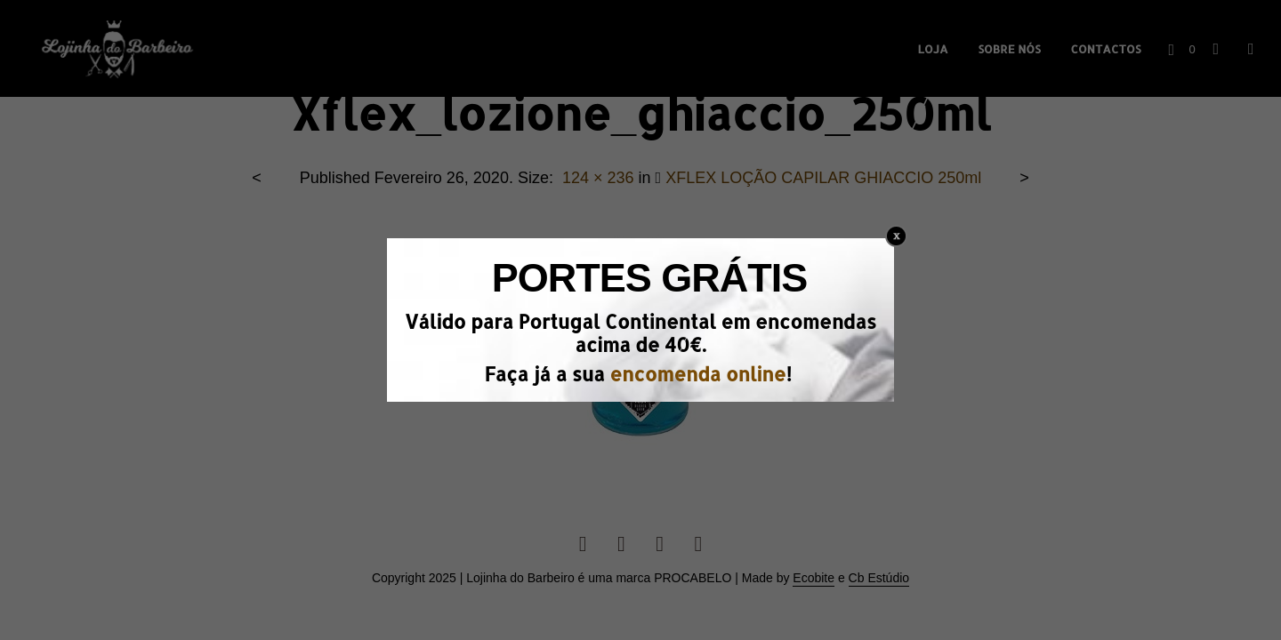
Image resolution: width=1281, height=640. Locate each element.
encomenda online (697, 374)
